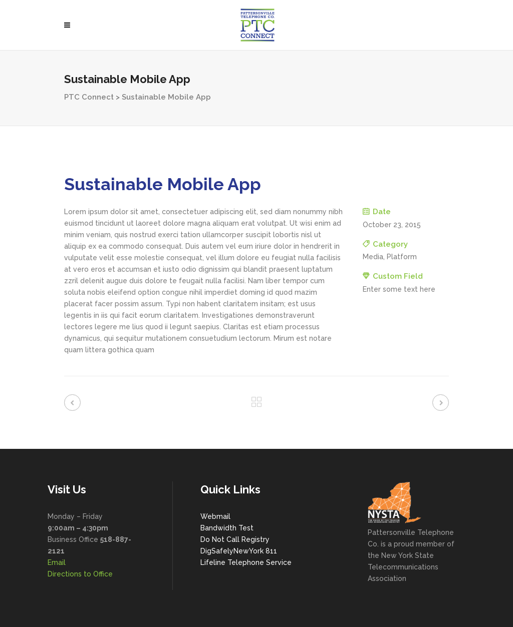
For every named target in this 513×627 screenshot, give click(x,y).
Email (57, 562)
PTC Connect (89, 97)
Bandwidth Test (226, 528)
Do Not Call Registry (235, 539)
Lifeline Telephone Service (246, 562)
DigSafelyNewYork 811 (238, 551)
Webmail (215, 516)
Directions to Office (80, 574)
